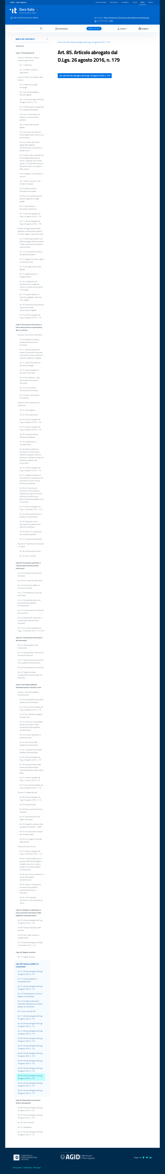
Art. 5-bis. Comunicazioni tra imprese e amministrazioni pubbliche (30, 117)
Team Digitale (21, 2)
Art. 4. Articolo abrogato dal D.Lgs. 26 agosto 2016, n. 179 (32, 100)
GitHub (150, 2)
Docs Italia (29, 9)
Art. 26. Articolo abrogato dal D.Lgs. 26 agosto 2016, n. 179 (30, 420)
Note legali (37, 1167)
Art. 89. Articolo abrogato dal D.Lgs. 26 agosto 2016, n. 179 (30, 1116)
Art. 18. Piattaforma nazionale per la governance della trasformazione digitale (32, 307)
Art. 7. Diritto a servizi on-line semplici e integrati (30, 182)
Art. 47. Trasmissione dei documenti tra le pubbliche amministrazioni (30, 661)
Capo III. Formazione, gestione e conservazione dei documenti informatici (28, 566)
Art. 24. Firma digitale (27, 410)
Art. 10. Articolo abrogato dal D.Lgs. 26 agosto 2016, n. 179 (30, 215)
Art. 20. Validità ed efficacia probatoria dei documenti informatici (29, 342)
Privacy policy (17, 1167)
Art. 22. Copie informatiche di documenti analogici (30, 364)
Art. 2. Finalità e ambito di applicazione (29, 71)
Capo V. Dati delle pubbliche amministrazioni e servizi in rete (28, 686)
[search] (41, 29)
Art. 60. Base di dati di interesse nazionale (31, 810)
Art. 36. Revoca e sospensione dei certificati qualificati (31, 533)
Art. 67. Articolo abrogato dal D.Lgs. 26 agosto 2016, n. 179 (30, 921)
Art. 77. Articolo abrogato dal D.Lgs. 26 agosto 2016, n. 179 (30, 1017)
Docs (142, 2)
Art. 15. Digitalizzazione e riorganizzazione (29, 275)
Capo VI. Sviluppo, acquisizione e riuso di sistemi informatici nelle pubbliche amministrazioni (28, 913)
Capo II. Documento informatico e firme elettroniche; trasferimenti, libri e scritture (29, 327)
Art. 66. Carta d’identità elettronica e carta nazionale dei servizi (31, 900)
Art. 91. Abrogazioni (25, 1127)
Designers (125, 2)
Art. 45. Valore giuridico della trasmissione (28, 646)
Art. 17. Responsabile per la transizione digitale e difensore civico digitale (31, 297)
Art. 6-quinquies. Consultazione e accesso (31, 175)
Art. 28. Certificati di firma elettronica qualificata (29, 435)
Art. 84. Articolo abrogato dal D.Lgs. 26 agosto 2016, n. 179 (30, 1069)
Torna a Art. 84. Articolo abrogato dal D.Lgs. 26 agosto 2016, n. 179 (84, 42)
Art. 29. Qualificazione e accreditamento (28, 443)
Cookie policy (27, 1167)
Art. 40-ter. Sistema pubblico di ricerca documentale (29, 586)
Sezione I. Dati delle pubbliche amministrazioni (28, 693)
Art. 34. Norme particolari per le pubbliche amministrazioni (31, 515)
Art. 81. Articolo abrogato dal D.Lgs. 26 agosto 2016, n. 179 (30, 1047)
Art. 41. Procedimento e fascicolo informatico (30, 594)
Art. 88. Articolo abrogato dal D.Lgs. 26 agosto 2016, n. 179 (30, 1109)
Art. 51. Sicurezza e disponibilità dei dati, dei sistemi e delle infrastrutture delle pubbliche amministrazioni (31, 726)
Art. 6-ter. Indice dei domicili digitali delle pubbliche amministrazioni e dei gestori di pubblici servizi (31, 146)
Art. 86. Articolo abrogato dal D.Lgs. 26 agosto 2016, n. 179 (30, 1084)
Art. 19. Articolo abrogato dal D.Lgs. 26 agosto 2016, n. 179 (30, 316)
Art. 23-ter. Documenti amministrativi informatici (29, 389)
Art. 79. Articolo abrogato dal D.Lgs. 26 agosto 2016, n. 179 (30, 1032)
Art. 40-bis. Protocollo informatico (30, 580)
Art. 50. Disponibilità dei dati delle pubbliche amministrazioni (31, 701)
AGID (12, 2)
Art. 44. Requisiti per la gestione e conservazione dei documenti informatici (30, 620)
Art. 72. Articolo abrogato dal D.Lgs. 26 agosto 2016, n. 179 (30, 972)
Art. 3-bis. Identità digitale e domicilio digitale (29, 93)
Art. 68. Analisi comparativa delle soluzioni (29, 929)
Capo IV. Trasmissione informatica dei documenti (29, 639)
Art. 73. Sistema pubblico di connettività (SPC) (27, 980)
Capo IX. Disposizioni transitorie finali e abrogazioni (28, 1101)
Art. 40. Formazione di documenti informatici (29, 574)
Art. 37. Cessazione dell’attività (31, 539)
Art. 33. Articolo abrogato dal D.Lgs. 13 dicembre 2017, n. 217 (31, 508)
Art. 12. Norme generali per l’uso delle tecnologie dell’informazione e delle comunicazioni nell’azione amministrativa (32, 242)
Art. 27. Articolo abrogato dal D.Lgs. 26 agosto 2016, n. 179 (30, 428)
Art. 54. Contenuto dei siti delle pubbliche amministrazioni (31, 751)
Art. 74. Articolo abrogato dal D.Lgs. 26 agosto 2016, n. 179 (30, 987)
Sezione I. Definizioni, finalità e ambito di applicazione (28, 59)
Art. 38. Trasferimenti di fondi (30, 551)
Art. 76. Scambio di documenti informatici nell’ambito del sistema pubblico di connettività (30, 1004)
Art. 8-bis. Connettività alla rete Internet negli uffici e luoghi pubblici (31, 199)
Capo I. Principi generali (25, 53)
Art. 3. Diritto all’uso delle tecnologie (29, 86)
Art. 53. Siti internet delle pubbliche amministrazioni (29, 743)
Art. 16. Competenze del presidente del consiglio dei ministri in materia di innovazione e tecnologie (31, 285)
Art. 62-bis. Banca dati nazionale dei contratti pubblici (31, 833)
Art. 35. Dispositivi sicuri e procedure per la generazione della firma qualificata (30, 524)
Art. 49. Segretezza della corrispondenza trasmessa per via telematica (30, 675)
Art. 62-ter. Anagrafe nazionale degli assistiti (31, 840)
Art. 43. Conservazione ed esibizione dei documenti (31, 611)
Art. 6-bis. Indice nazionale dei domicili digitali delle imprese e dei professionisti (32, 135)
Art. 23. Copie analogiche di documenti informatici (29, 371)
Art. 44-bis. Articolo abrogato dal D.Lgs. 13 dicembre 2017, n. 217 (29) (31, 629)
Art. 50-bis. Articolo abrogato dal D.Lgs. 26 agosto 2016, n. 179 (31, 708)
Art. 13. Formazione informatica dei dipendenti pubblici (31, 253)
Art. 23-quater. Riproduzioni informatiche (29, 396)
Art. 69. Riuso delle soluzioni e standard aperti (28, 936)
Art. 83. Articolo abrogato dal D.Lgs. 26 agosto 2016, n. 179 (30, 1062)
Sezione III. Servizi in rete (27, 846)
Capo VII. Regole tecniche (25, 952)
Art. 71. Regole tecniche (26, 957)
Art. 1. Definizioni (26, 65)
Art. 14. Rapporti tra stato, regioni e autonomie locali (32, 260)
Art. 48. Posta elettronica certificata (31, 667)
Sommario (20, 46)
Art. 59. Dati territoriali (27, 804)
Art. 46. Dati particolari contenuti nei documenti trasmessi (30, 654)
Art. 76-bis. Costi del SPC (27, 1011)
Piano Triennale (101, 2)
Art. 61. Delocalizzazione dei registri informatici (30, 818)
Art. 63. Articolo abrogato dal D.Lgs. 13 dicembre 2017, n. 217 (31, 852)
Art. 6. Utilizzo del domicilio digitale (29, 126)
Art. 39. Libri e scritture (28, 556)
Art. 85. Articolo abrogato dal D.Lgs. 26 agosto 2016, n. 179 (30, 1076)
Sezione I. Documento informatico (30, 334)
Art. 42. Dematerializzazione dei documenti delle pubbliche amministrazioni (29, 603)
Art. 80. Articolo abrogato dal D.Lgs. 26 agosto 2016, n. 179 (30, 1039)
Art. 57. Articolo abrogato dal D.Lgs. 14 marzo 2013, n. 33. (30, 779)
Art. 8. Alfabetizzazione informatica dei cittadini (28, 190)
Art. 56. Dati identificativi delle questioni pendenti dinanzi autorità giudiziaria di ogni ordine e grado (32, 768)
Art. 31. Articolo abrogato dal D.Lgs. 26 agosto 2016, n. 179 (30, 469)
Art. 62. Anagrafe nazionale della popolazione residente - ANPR (31, 825)
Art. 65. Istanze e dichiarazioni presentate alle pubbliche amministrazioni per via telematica (30, 888)
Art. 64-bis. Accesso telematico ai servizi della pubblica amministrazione (32, 877)
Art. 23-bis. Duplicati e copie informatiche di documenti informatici (30, 380)
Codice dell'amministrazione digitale (25, 17)
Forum (135, 2)
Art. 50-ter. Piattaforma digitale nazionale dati (31, 715)
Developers (114, 2)
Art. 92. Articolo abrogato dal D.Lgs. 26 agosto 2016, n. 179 (30, 1133)
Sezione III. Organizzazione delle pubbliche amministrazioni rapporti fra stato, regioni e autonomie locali (30, 231)
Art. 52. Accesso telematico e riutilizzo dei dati (30, 736)
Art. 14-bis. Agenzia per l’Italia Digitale (30, 268)
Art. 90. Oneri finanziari (26, 1122)
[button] (61, 28)
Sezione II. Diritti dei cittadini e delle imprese (30, 78)
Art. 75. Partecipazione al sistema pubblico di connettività (30, 995)
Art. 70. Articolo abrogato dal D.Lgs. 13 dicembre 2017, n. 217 (30, 944)
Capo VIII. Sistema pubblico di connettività (27, 965)
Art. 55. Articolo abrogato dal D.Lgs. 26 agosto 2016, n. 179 (30, 758)
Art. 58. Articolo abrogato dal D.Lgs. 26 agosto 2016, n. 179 (30, 798)
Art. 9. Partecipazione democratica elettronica (28, 207)
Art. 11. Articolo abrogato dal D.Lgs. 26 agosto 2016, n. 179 (30, 222)
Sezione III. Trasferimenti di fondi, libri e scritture (31, 545)
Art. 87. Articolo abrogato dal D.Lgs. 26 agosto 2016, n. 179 (30, 1091)
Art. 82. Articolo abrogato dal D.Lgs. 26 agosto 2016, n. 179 (30, 1054)
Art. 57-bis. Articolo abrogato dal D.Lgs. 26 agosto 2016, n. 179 (31, 786)
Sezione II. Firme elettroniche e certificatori (29, 404)
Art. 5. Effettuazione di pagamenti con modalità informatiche (32, 108)
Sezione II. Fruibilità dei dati (27, 792)
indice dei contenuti (32, 39)
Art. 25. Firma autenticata (29, 414)
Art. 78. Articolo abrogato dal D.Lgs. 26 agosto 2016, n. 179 (30, 1024)
